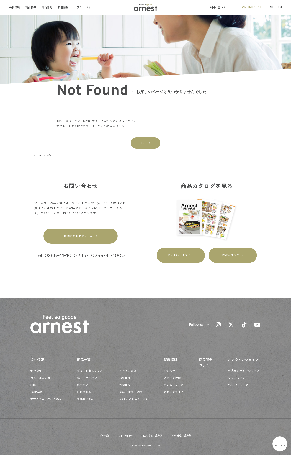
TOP (143, 143)
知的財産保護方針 (181, 435)
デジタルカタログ (178, 255)
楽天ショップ (236, 378)
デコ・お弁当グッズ (90, 371)
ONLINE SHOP (252, 7)
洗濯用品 (125, 385)
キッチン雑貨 (127, 371)
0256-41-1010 (61, 255)
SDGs (33, 385)
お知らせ (169, 371)
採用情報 (36, 392)
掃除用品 (82, 385)
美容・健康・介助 (130, 392)
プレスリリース (174, 385)
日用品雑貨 (84, 392)
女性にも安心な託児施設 (46, 399)
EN (271, 7)
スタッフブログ (174, 392)
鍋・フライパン (87, 378)
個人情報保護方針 (152, 435)
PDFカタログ (230, 255)
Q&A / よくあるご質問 (133, 399)
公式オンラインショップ (243, 371)
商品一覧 (84, 359)
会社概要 (36, 371)
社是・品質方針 (40, 378)
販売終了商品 (85, 399)
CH (280, 7)
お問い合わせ (218, 7)
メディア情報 (172, 378)
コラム (78, 7)
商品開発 (47, 7)
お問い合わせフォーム (78, 236)
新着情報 (63, 7)
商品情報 (30, 7)
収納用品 (125, 378)
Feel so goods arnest (145, 7)
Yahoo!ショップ (238, 385)
